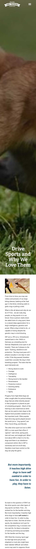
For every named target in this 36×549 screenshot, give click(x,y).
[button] (30, 4)
